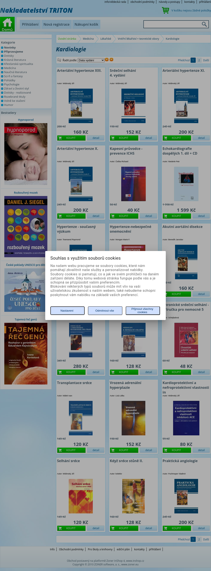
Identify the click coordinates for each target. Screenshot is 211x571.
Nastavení (67, 310)
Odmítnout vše (104, 310)
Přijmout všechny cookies (142, 310)
